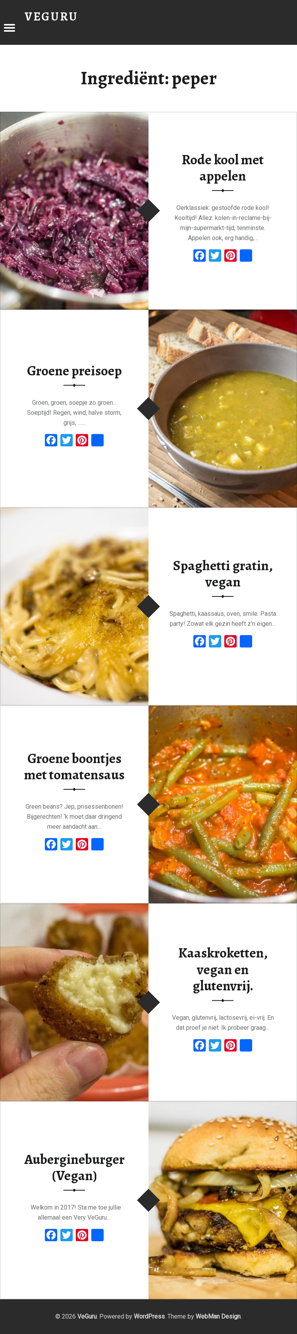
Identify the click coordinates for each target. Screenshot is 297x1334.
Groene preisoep (74, 370)
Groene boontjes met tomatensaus (74, 766)
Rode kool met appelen (223, 168)
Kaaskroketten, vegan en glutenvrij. (223, 969)
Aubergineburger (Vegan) (74, 1167)
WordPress (149, 1316)
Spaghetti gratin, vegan (223, 573)
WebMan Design (218, 1316)
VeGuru (87, 1316)
